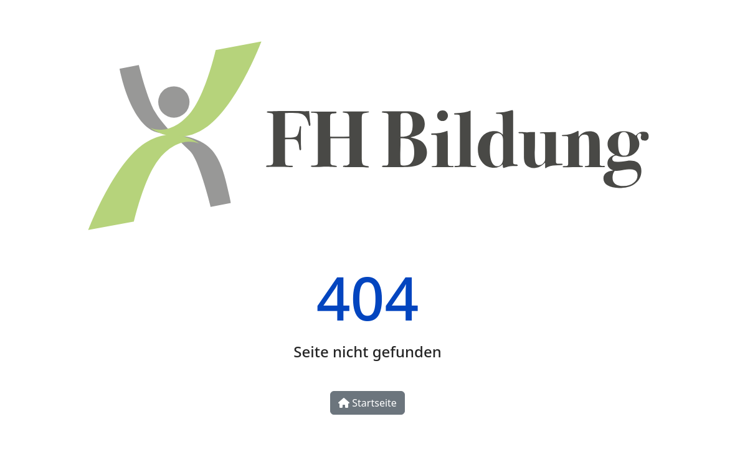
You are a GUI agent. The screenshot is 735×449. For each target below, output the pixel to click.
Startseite (367, 403)
